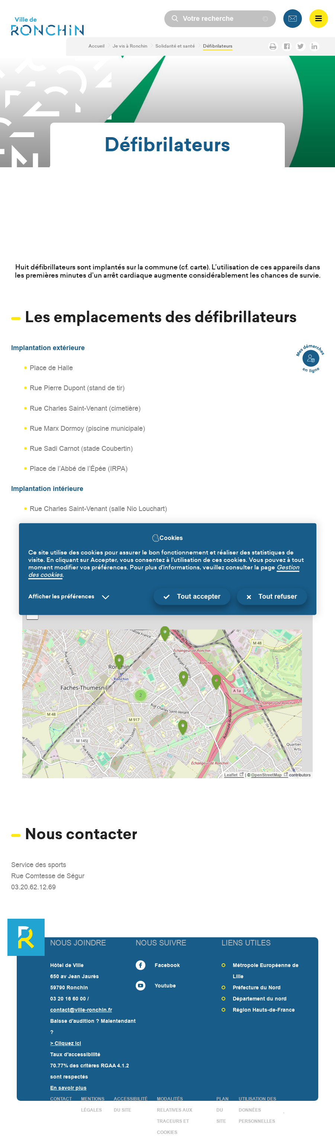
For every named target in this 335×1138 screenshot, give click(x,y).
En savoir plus (68, 1088)
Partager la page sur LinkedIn (312, 46)
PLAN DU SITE (222, 1110)
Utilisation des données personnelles (257, 1110)
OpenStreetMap (266, 775)
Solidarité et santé (174, 46)
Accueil (96, 46)
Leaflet (231, 775)
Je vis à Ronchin (129, 46)
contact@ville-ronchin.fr (81, 1010)
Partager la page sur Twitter (298, 46)
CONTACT (61, 1099)
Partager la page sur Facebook (285, 46)
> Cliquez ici (65, 1043)
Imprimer (271, 46)
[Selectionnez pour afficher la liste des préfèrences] (70, 597)
